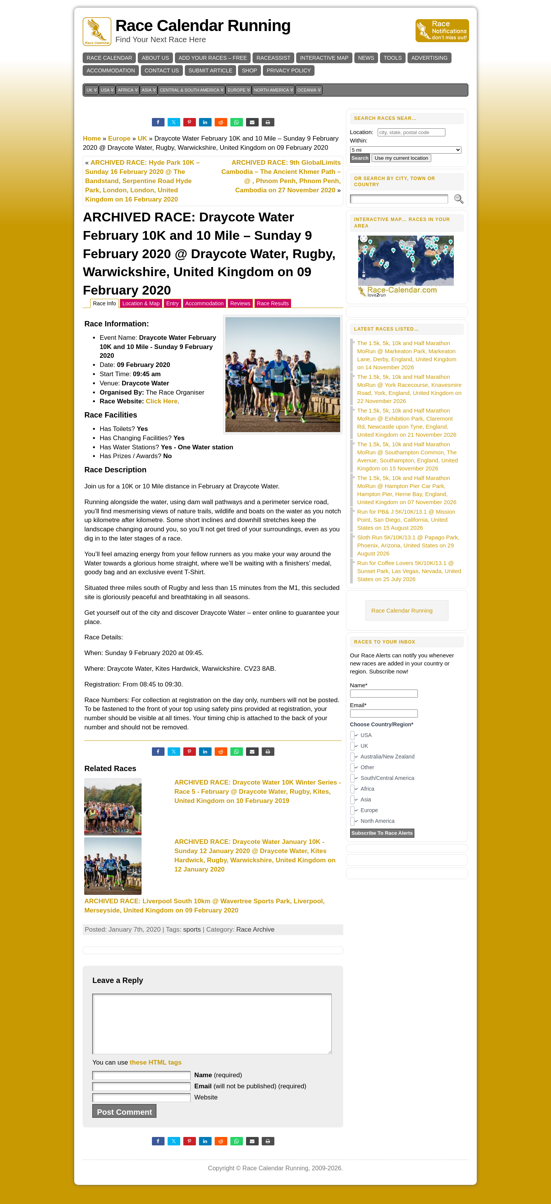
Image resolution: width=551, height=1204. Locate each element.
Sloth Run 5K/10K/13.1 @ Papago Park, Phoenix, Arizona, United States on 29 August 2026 (408, 545)
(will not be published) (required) (250, 1097)
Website (206, 1108)
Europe (119, 138)
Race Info (104, 303)
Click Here (162, 401)
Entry (172, 303)
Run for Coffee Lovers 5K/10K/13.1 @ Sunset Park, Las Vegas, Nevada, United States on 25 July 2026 (409, 571)
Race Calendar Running (202, 25)
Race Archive (255, 929)
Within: (359, 140)
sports (192, 929)
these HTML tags (156, 1074)
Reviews (240, 303)
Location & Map (141, 303)
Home (92, 138)
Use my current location (401, 158)
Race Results (273, 303)
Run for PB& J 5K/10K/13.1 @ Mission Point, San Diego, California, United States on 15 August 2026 (406, 519)
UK (142, 138)
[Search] (399, 199)
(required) (218, 1086)
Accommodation (204, 303)
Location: (361, 132)
